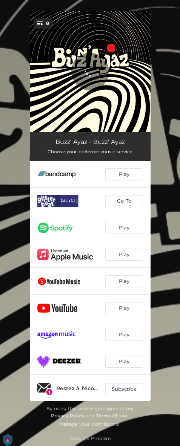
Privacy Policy (68, 416)
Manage (68, 424)
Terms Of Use (112, 416)
